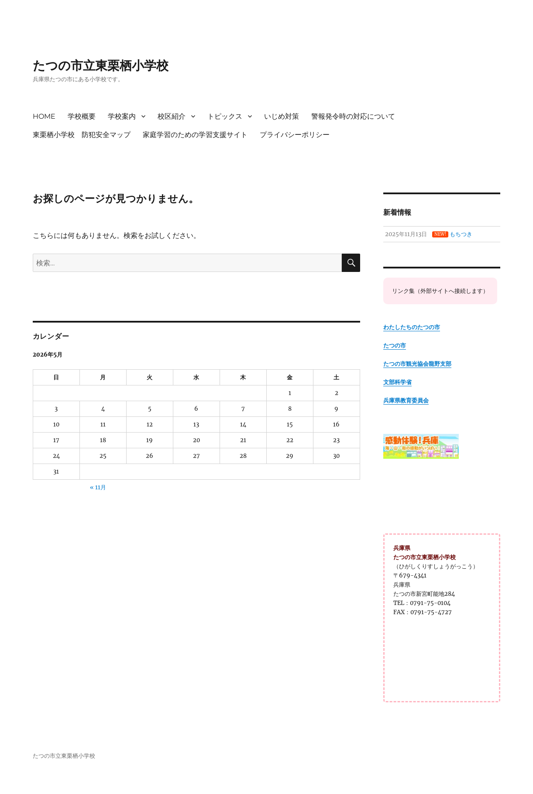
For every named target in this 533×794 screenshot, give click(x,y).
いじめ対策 (281, 116)
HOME (44, 116)
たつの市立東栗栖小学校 (100, 65)
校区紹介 (172, 116)
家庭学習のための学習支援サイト (195, 135)
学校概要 (82, 116)
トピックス (224, 116)
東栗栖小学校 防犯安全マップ (82, 135)
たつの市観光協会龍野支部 (417, 364)
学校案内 (122, 116)
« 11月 (98, 487)
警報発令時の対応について (353, 116)
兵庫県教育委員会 (406, 400)
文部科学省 (397, 382)
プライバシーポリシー (295, 135)
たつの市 (394, 345)
